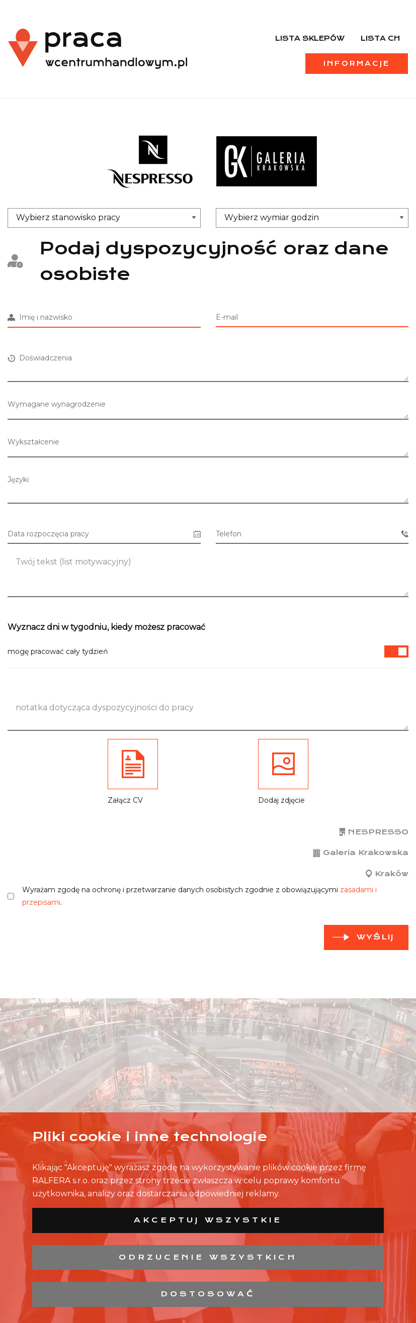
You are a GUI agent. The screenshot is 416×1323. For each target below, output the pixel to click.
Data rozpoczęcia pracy (104, 534)
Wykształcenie (33, 441)
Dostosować (208, 1293)
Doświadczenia (40, 357)
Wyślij (375, 936)
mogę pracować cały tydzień (208, 651)
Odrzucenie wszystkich (208, 1257)
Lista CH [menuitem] (380, 38)
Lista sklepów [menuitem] (310, 38)
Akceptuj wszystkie (208, 1219)
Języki (18, 479)
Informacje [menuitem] (356, 63)
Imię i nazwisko (40, 317)
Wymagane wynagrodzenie (57, 404)
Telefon (312, 534)
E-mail (227, 317)
